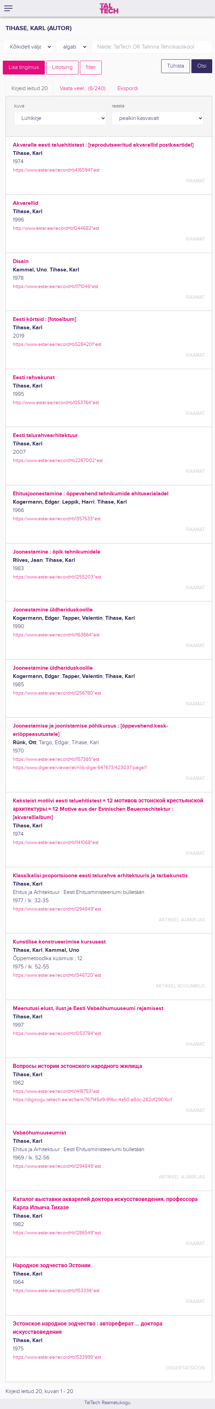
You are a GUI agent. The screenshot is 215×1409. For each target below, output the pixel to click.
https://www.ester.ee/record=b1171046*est (55, 286)
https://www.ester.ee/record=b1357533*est (57, 519)
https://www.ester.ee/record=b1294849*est (57, 909)
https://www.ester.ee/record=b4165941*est (56, 170)
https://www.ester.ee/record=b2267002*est (58, 460)
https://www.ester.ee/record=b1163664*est (56, 635)
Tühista (175, 66)
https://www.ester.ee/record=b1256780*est (57, 693)
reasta (118, 106)
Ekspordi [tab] (127, 88)
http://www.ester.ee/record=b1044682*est (56, 228)
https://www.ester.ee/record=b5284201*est (57, 344)
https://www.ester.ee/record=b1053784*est (57, 1033)
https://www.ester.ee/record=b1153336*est (56, 1291)
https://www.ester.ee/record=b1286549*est (57, 1233)
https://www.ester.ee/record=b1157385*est (56, 759)
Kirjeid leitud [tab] (29, 88)
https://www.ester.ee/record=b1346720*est (57, 975)
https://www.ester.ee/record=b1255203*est (57, 577)
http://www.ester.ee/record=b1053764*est (56, 403)
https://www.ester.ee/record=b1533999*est (57, 1357)
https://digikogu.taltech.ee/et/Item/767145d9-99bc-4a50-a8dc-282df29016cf (92, 1100)
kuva (19, 106)
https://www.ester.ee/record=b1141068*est (56, 842)
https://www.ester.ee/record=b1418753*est (56, 1091)
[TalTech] (109, 8)
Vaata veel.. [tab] (83, 88)
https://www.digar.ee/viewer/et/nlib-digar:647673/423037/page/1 (80, 768)
